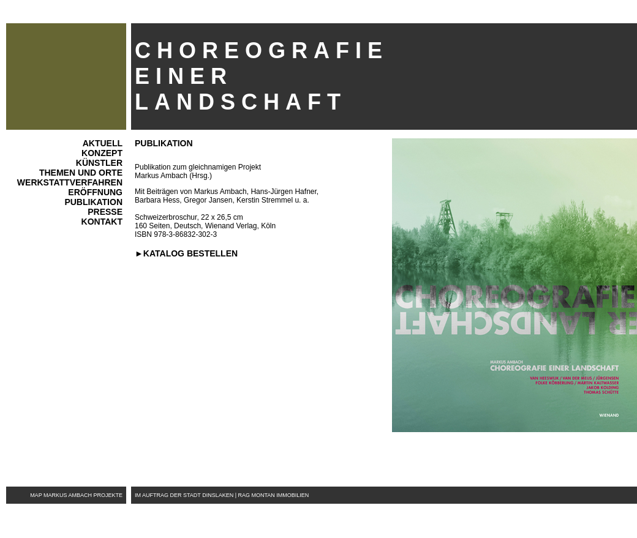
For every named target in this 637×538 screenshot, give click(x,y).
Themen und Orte (81, 172)
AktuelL (103, 143)
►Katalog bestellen (186, 253)
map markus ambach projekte (76, 495)
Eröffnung (95, 192)
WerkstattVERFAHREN (70, 182)
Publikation (93, 202)
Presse (105, 212)
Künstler (99, 163)
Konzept (102, 153)
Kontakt (102, 221)
